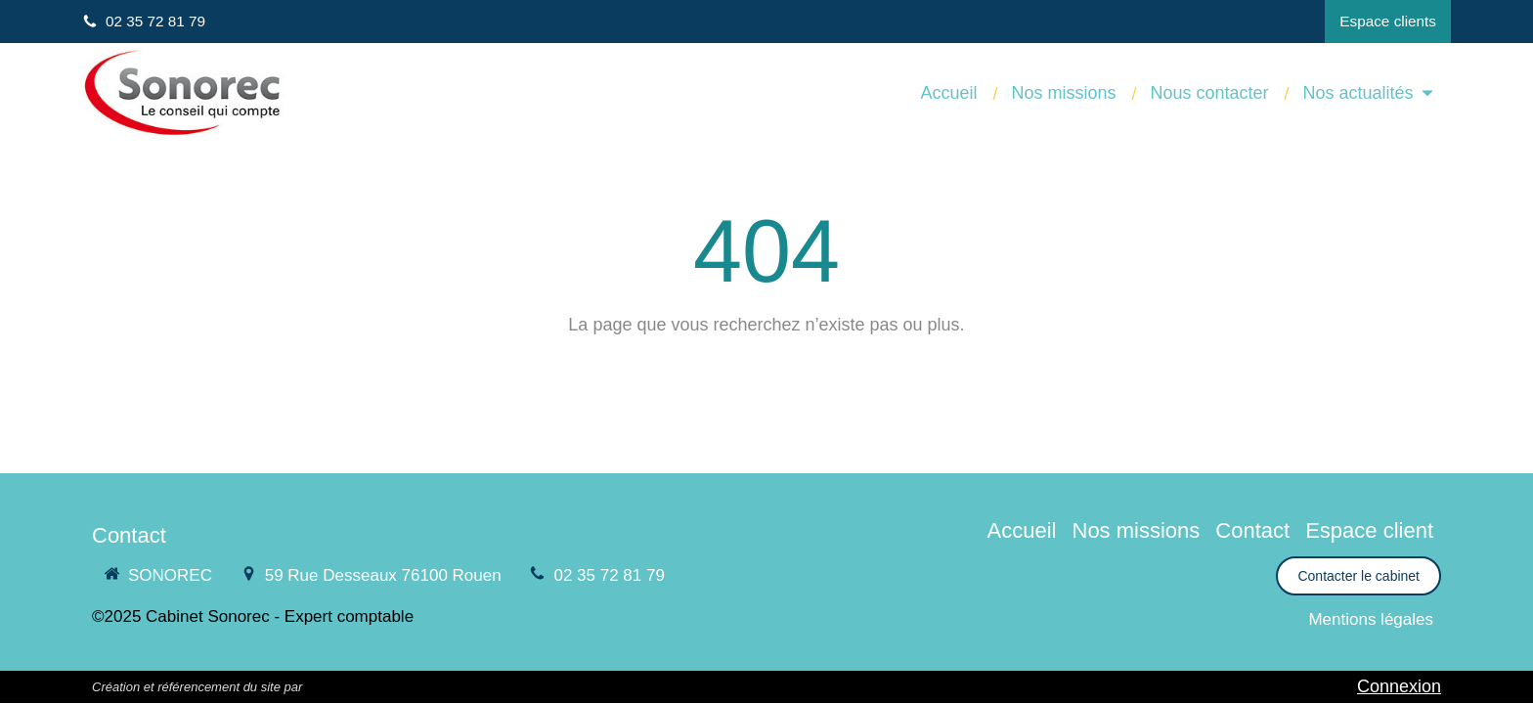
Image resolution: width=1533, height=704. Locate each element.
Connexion (1399, 686)
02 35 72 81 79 (608, 575)
